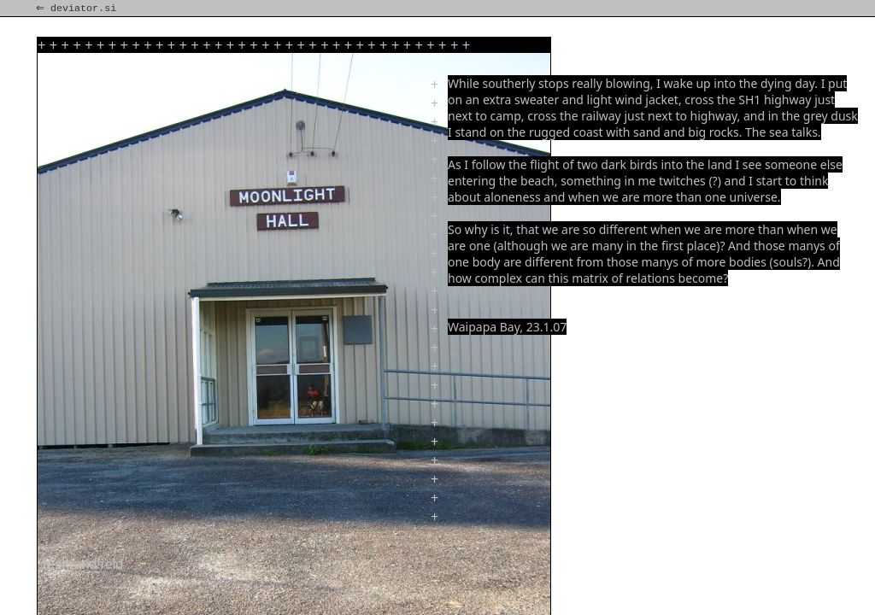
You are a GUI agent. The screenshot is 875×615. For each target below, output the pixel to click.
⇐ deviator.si (78, 8)
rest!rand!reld (83, 564)
